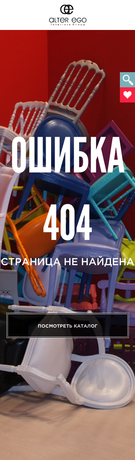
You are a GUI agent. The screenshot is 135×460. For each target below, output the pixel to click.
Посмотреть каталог (68, 326)
